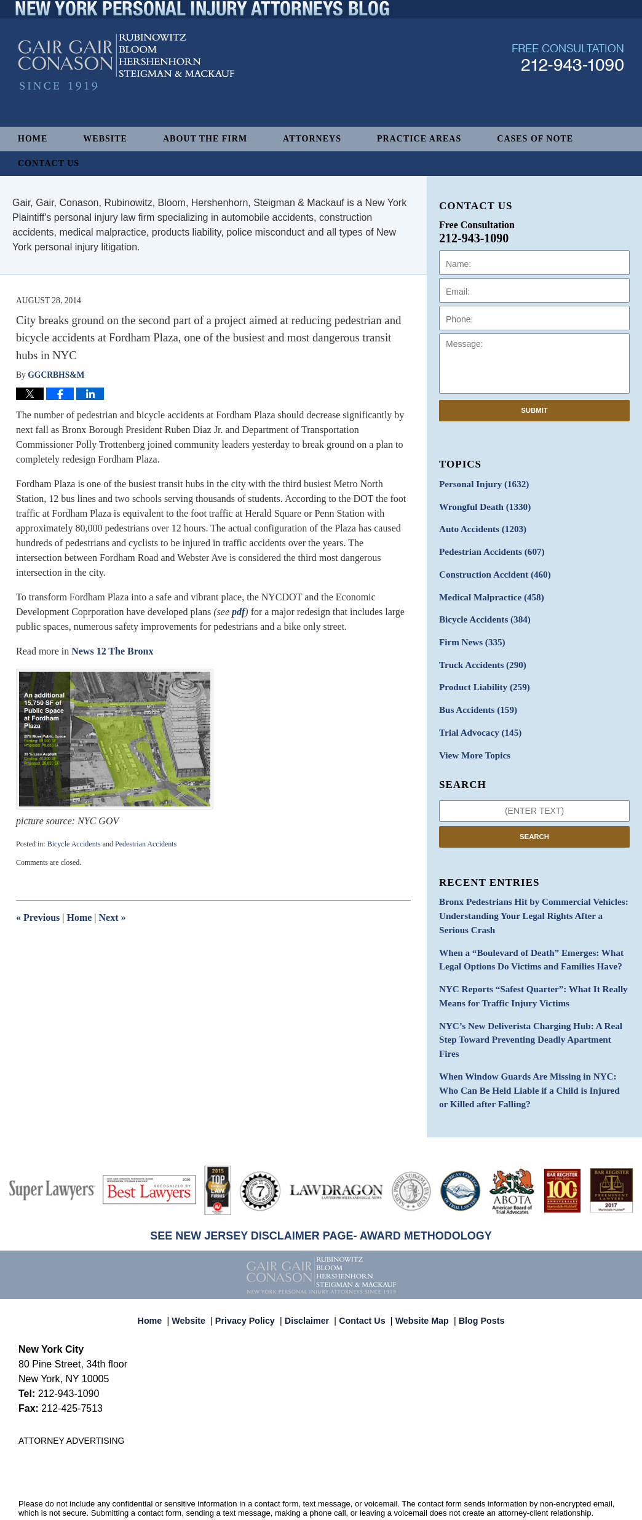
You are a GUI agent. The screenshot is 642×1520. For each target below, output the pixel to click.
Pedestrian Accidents (145, 844)
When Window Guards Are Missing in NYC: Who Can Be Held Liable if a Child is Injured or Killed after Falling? (531, 1051)
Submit (534, 410)
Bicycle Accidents (74, 844)
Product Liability (481, 677)
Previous (38, 917)
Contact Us (48, 163)
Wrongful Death (481, 505)
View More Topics (472, 742)
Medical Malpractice (487, 591)
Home (32, 138)
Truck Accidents (479, 656)
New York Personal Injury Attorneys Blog (126, 87)
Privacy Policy (252, 1274)
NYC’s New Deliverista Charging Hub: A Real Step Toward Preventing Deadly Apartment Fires (533, 1011)
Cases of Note (535, 138)
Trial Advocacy (477, 720)
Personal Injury (480, 483)
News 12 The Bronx (111, 651)
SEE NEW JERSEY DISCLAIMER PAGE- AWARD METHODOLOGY (321, 1195)
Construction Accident (490, 570)
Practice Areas (419, 138)
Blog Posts (474, 1274)
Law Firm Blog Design (565, 1497)
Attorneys (312, 138)
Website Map (418, 1274)
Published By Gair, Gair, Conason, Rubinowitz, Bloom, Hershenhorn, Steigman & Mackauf (568, 82)
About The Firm (205, 138)
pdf (238, 612)
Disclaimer (310, 1274)
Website (105, 138)
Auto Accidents (479, 526)
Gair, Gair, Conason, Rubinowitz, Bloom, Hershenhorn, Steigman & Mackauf (220, 1496)
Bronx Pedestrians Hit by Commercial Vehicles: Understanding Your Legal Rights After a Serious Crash (529, 900)
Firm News (470, 634)
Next (112, 917)
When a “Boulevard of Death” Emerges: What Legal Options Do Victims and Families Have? (524, 942)
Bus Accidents (475, 699)
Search (534, 822)
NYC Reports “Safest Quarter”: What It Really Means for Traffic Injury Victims (526, 976)
